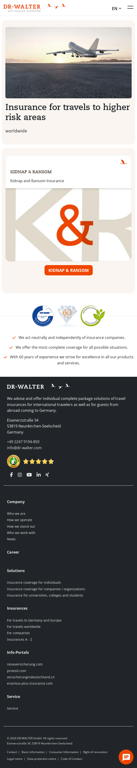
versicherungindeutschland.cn (31, 677)
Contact (12, 752)
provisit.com (16, 670)
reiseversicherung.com (25, 664)
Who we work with (21, 532)
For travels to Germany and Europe (34, 620)
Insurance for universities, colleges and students (45, 595)
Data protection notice (41, 759)
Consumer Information (64, 752)
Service (12, 708)
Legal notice (15, 759)
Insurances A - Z (19, 639)
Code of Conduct (71, 759)
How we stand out (21, 526)
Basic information (33, 752)
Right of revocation (95, 752)
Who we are (16, 513)
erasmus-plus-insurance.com (30, 683)
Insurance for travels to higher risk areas (67, 112)
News (11, 539)
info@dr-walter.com (24, 447)
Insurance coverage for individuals (34, 582)
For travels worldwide (24, 626)
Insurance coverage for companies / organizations (46, 589)
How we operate (19, 520)
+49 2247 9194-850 (23, 441)
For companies (18, 633)
